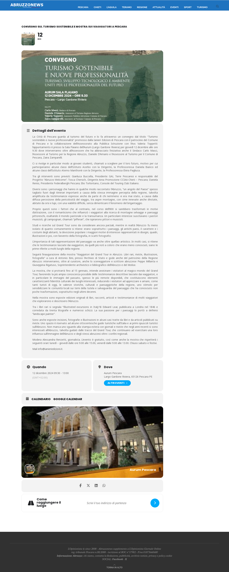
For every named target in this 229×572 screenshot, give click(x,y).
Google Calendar (67, 399)
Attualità (159, 7)
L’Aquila (112, 7)
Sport (188, 7)
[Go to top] (114, 567)
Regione (142, 7)
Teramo (127, 7)
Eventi (174, 7)
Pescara (83, 7)
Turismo (202, 7)
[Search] (217, 7)
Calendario (41, 399)
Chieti (97, 7)
